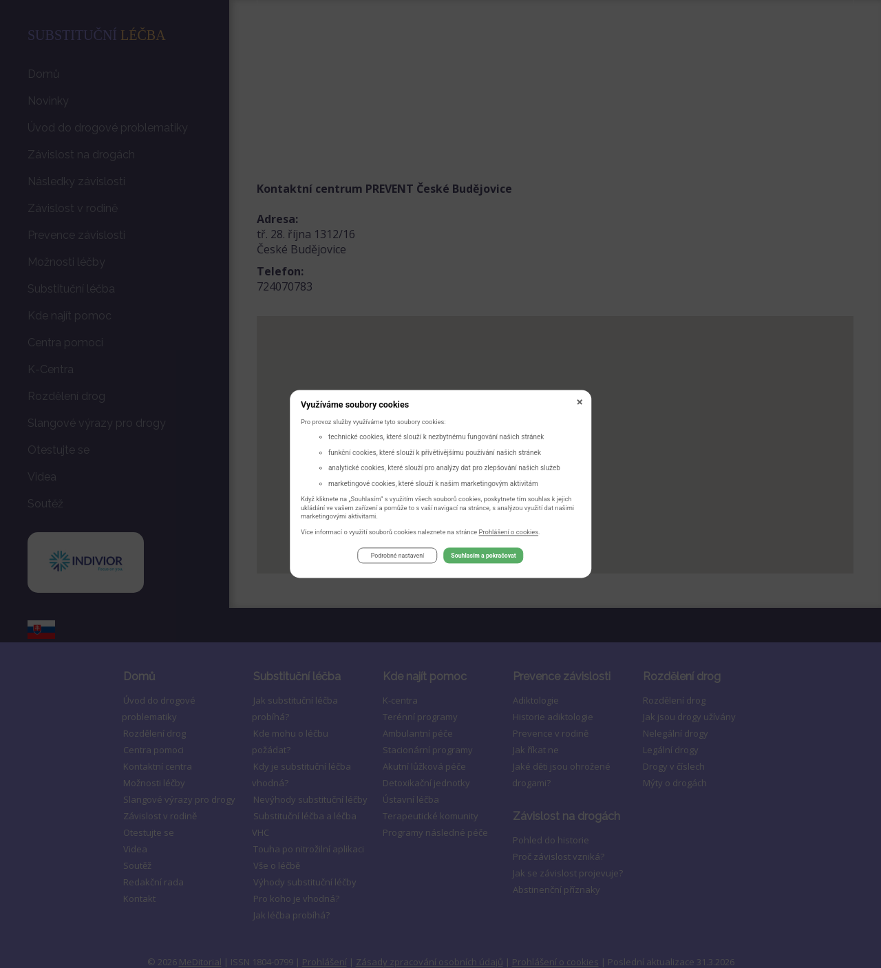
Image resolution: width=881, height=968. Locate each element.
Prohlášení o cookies (509, 534)
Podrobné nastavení (397, 557)
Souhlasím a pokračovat (483, 557)
